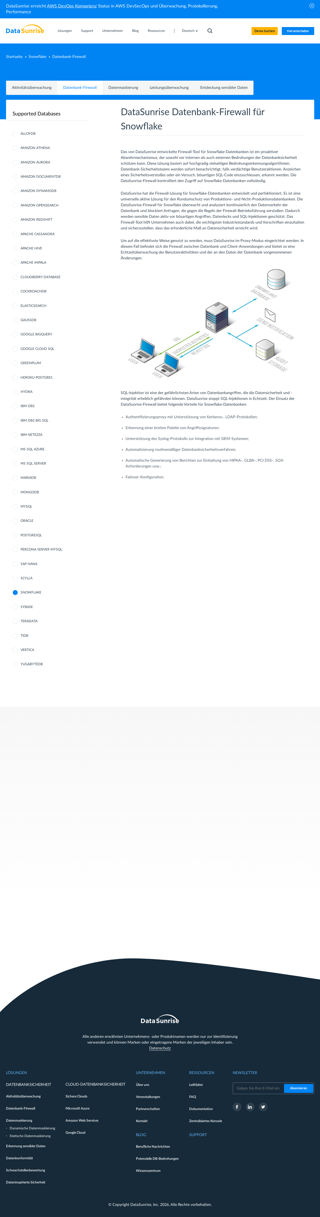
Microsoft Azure (77, 1108)
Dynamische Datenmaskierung (32, 1128)
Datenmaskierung (123, 88)
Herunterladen (298, 31)
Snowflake (37, 57)
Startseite (14, 57)
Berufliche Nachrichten (153, 1146)
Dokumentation (201, 1109)
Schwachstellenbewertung (25, 1170)
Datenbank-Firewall (80, 88)
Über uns (142, 1085)
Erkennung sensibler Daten (25, 1146)
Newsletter (245, 1073)
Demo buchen (264, 31)
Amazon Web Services (82, 1120)
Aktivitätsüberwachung (32, 88)
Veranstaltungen (148, 1097)
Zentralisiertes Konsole (205, 1121)
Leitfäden (196, 1085)
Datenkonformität (19, 1158)
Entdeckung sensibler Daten (224, 88)
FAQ (192, 1097)
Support (87, 31)
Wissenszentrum (148, 1171)
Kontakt (142, 1121)
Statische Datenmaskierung (30, 1136)
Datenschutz (160, 1048)
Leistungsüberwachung (169, 88)
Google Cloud (75, 1132)
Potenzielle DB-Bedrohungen (157, 1158)
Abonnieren (298, 1088)
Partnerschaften (148, 1109)
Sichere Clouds (76, 1096)
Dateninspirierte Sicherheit (25, 1182)
